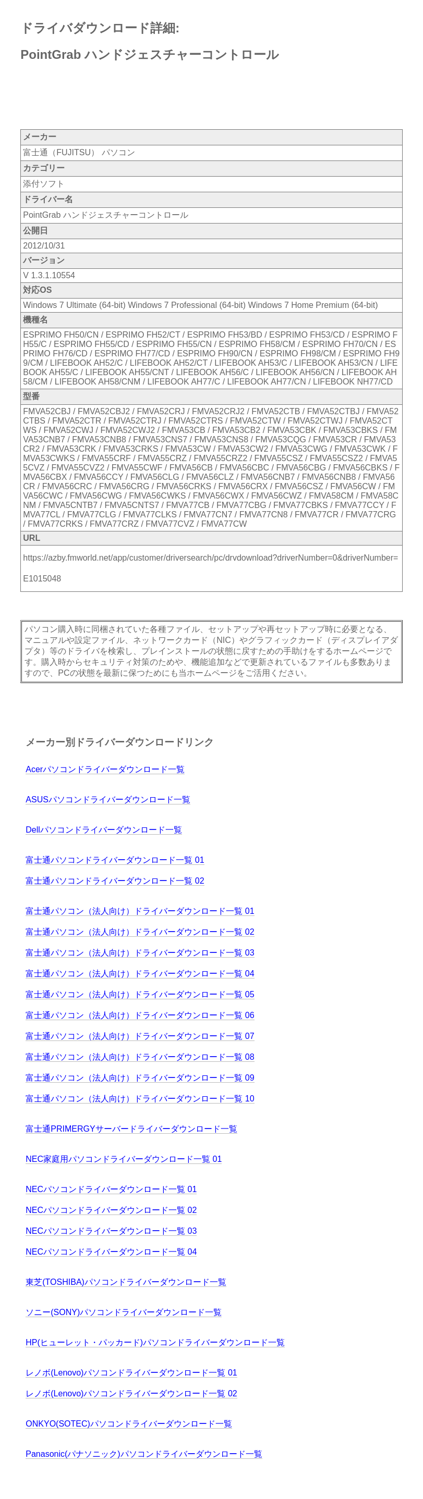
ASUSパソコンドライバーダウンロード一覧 (108, 799)
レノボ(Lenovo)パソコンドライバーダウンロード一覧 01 (131, 1372)
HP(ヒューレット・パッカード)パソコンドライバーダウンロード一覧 (155, 1342)
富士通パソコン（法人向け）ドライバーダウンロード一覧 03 (140, 952)
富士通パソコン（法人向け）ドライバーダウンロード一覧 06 (140, 1015)
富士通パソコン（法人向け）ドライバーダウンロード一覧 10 (140, 1098)
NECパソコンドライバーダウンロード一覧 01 (111, 1189)
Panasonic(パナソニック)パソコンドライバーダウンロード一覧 (144, 1454)
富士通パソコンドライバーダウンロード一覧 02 (115, 880)
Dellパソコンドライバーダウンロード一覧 (104, 829)
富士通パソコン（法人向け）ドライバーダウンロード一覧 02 (140, 931)
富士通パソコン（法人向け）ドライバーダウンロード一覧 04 (140, 973)
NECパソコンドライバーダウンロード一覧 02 (111, 1210)
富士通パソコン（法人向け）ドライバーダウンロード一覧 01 (140, 911)
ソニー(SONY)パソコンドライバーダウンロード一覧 (124, 1312)
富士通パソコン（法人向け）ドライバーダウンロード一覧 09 (140, 1077)
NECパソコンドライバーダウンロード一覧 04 (111, 1251)
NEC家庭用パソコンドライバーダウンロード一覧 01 (124, 1159)
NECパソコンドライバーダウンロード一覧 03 (111, 1231)
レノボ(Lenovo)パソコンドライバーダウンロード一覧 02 (131, 1393)
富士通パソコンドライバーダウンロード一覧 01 (115, 860)
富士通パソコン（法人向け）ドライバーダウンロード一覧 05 (140, 994)
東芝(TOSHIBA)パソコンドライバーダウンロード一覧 (126, 1282)
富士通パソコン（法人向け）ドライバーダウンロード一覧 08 (140, 1056)
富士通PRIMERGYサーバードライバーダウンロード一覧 (131, 1128)
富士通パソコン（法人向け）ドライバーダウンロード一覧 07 (140, 1036)
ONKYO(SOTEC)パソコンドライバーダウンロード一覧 (129, 1423)
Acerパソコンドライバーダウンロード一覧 (105, 769)
